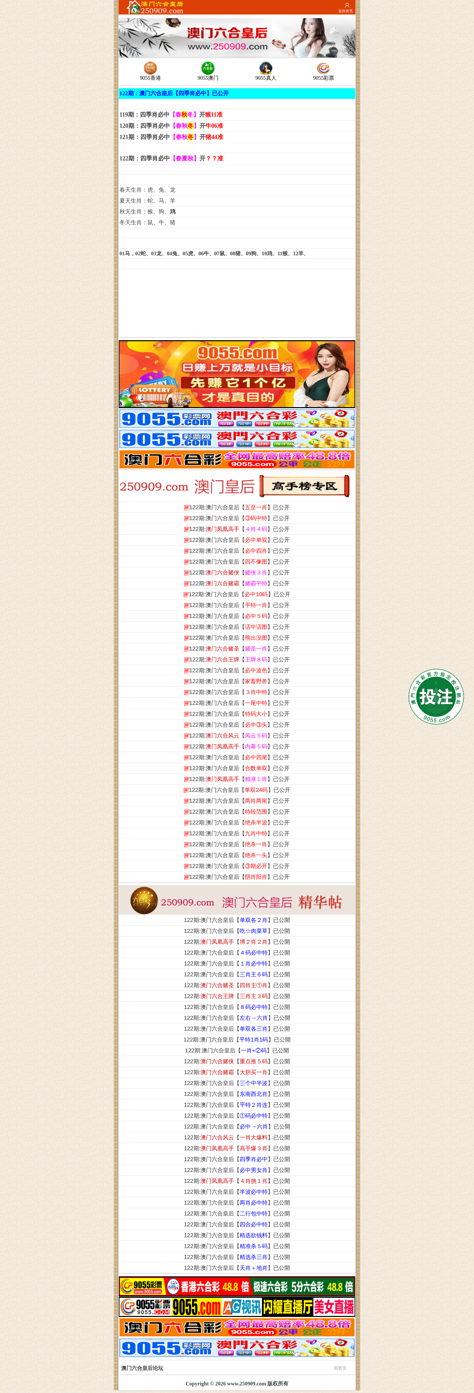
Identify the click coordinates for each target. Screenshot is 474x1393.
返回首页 (345, 11)
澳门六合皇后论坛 (234, 1368)
